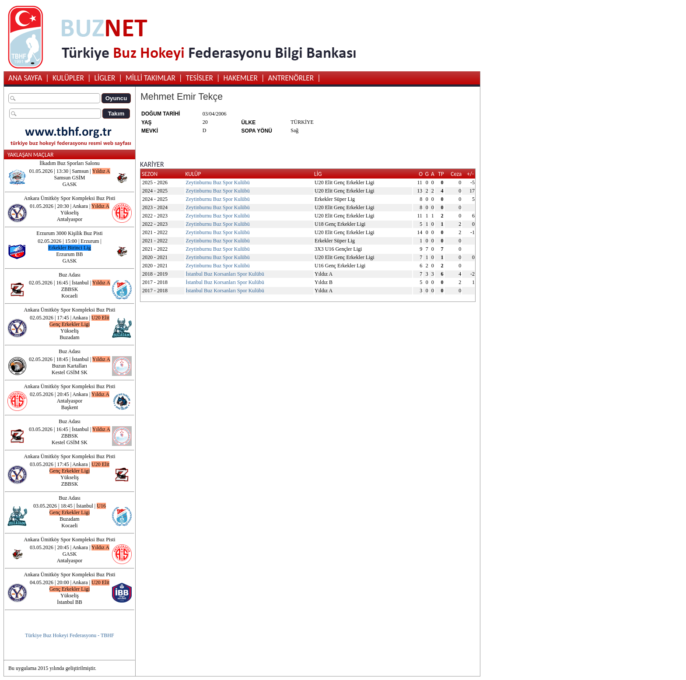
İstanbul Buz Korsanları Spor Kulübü (225, 274)
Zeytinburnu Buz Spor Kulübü (217, 182)
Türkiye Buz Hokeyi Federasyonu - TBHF (69, 635)
